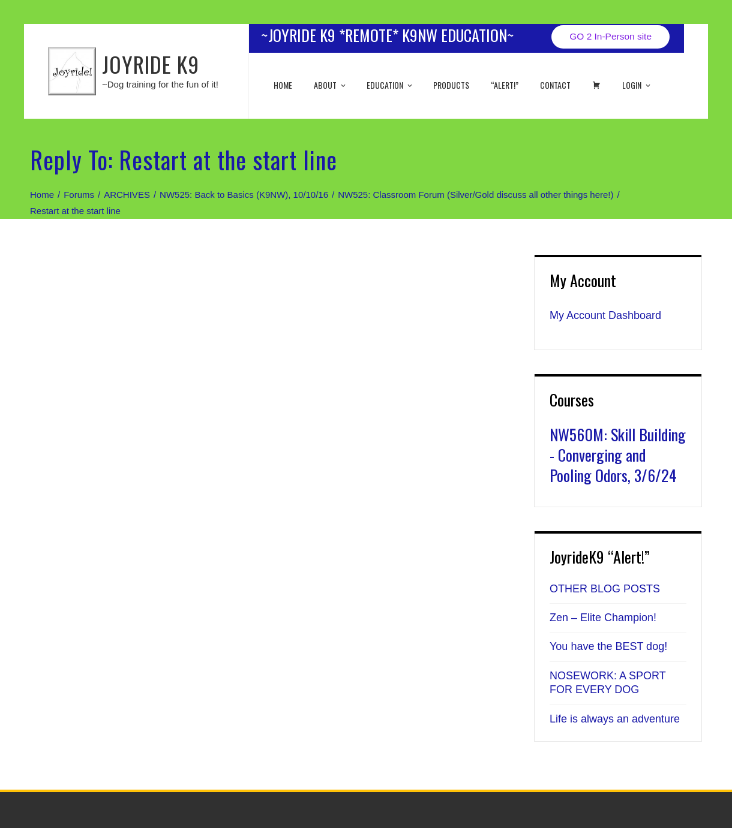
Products (451, 85)
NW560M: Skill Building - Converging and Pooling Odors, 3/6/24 (618, 455)
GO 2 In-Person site (610, 36)
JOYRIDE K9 (150, 64)
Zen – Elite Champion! (603, 618)
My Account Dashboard (605, 315)
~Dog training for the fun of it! (160, 84)
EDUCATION (390, 85)
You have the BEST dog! (608, 646)
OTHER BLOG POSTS (605, 589)
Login (637, 85)
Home (283, 85)
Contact (555, 85)
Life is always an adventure (615, 719)
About (330, 85)
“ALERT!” (504, 85)
